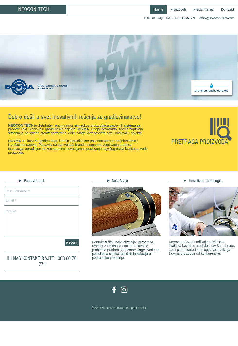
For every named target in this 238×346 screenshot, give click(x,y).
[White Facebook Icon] (114, 289)
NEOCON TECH (33, 9)
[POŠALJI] (72, 242)
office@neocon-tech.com (216, 18)
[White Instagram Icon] (124, 289)
